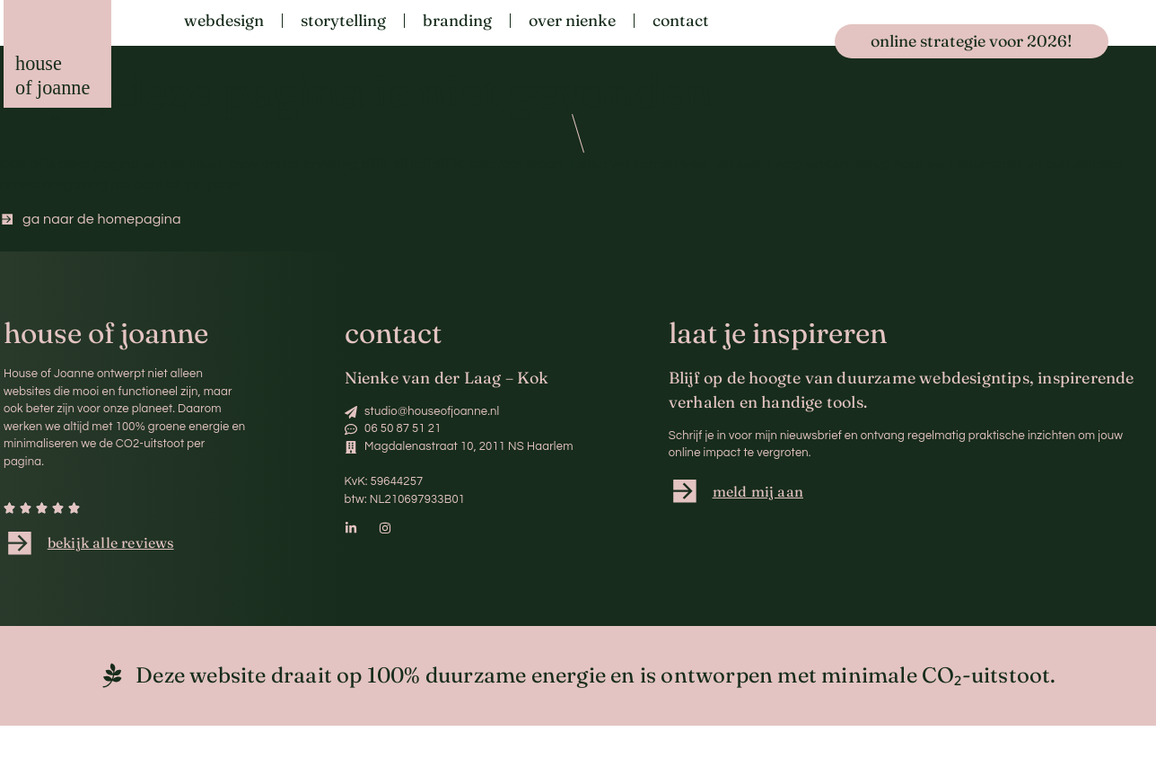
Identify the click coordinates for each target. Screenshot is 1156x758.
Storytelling (343, 20)
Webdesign (224, 20)
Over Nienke (572, 20)
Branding (457, 20)
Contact (680, 20)
